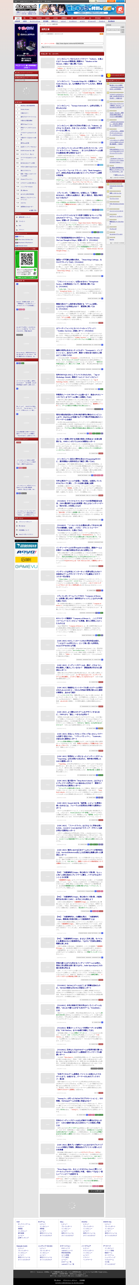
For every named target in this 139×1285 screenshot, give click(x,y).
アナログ (98, 18)
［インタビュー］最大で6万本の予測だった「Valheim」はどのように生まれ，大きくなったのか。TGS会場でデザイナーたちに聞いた (79, 128)
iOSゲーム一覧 (66, 1262)
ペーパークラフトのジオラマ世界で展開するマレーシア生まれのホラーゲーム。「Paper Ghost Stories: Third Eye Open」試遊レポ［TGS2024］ (79, 217)
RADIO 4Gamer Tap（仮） (28, 150)
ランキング (120, 1)
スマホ (55, 18)
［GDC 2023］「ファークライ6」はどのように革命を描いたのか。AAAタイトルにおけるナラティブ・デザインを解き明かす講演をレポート (79, 828)
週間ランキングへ (119, 175)
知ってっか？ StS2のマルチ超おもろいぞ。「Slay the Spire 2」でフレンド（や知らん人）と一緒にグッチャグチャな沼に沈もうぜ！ (26, 408)
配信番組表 (111, 21)
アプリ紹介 (65, 1257)
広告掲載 (82, 1280)
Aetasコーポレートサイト (26, 534)
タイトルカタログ (46, 1235)
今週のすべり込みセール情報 (28, 138)
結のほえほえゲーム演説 (28, 163)
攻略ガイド (54, 21)
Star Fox (112, 239)
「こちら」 (80, 1274)
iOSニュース (65, 1248)
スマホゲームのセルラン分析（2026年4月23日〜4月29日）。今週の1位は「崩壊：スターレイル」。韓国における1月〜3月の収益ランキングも (117, 96)
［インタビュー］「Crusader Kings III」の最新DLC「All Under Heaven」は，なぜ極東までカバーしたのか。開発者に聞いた (79, 83)
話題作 (25, 21)
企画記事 (17, 21)
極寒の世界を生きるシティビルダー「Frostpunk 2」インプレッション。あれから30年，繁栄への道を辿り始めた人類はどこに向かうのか (79, 352)
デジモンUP (113, 228)
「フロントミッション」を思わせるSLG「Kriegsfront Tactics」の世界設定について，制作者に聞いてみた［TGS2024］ (77, 284)
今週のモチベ (24, 113)
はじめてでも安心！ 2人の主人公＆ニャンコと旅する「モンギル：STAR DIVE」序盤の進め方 (26, 329)
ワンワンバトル (114, 198)
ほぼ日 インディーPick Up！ (29, 146)
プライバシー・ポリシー (70, 1280)
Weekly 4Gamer (25, 109)
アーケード (107, 1246)
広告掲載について (24, 530)
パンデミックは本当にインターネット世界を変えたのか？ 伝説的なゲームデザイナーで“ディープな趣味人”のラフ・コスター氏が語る (80, 574)
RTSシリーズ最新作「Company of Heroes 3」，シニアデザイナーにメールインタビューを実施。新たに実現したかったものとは (79, 620)
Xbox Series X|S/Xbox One (26, 239)
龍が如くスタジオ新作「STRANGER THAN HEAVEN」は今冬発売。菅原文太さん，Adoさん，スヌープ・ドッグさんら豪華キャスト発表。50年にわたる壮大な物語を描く (117, 87)
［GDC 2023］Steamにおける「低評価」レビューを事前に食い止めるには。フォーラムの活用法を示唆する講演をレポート (79, 805)
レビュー (63, 21)
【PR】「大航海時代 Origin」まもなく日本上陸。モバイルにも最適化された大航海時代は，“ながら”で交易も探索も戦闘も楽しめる (79, 941)
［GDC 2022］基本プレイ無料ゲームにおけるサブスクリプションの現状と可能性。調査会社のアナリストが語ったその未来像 (79, 1147)
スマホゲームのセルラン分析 (28, 133)
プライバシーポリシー (25, 521)
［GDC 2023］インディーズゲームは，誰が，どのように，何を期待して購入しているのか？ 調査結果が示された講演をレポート (79, 667)
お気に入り (102, 1)
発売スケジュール (46, 1233)
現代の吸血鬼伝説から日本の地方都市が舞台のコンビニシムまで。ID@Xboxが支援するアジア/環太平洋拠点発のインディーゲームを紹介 (79, 417)
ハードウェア (81, 18)
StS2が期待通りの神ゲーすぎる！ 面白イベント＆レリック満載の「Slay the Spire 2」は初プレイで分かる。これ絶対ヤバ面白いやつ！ (26, 434)
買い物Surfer (24, 190)
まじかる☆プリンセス (116, 234)
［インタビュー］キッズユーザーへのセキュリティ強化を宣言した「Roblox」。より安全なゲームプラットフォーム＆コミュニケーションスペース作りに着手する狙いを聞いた (26, 513)
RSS (16, 1)
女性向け (64, 18)
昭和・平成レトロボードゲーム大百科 (28, 175)
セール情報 (65, 1255)
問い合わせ (48, 1)
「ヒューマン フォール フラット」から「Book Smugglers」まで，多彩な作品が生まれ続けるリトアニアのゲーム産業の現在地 (79, 173)
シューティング (110, 1257)
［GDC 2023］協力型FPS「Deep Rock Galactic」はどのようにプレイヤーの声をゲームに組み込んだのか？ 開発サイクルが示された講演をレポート (79, 783)
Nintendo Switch (23, 245)
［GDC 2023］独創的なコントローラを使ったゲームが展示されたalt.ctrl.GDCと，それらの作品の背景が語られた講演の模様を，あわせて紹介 (79, 690)
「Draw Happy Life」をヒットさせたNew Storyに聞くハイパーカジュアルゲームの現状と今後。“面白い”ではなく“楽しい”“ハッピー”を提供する (79, 1171)
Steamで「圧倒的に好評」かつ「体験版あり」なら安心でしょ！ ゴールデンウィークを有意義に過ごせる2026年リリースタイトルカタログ (26, 304)
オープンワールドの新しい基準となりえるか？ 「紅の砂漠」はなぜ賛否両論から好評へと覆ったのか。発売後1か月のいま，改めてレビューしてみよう (26, 383)
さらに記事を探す (97, 1191)
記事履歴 (111, 1)
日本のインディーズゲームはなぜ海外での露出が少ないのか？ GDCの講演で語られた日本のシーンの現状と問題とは (79, 1122)
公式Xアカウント (25, 1)
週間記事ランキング (24, 217)
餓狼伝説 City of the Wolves (117, 222)
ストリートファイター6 (116, 211)
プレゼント (102, 21)
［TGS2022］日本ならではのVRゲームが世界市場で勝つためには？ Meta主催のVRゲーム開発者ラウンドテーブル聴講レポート (79, 1052)
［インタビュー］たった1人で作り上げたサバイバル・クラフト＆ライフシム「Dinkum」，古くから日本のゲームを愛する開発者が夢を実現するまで (79, 150)
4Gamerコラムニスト (27, 179)
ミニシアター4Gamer (27, 186)
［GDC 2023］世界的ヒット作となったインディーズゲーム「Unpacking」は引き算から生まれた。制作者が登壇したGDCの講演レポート (79, 758)
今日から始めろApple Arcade (29, 166)
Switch (47, 18)
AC (90, 18)
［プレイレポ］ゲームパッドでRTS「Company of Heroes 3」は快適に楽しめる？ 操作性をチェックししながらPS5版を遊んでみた (79, 598)
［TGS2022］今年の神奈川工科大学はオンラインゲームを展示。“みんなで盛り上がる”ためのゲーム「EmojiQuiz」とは (79, 1007)
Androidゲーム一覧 (67, 1264)
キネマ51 (23, 203)
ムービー (82, 21)
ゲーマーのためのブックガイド (28, 158)
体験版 (20, 1228)
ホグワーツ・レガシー (116, 216)
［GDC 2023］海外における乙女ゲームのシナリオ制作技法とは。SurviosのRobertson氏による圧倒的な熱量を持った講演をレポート (79, 852)
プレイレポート (66, 1226)
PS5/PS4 (39, 18)
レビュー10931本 (21, 14)
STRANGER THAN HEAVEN (116, 187)
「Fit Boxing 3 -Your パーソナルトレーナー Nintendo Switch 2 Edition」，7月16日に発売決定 (117, 160)
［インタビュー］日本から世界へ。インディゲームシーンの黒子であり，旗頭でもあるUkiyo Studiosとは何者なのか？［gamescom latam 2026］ (26, 462)
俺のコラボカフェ (26, 170)
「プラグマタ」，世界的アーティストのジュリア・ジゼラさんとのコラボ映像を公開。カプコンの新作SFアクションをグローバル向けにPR (117, 133)
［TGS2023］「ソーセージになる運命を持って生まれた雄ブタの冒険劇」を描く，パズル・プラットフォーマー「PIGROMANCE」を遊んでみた (79, 527)
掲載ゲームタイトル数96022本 (26, 12)
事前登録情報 (66, 1253)
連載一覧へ (34, 210)
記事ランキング (23, 1238)
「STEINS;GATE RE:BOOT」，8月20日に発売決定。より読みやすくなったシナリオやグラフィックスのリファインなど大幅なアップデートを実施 (117, 124)
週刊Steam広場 (25, 143)
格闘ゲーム (108, 1253)
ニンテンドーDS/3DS (45, 1246)
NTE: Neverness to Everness (117, 204)
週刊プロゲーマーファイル (28, 116)
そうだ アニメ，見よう (27, 154)
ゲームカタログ (110, 1264)
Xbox (31, 18)
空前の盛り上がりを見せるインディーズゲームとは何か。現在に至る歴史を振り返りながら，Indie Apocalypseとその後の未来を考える (79, 965)
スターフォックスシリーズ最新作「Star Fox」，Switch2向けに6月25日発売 (117, 105)
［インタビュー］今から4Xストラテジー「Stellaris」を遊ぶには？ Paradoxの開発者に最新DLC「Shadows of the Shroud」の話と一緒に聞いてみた (79, 61)
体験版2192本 (32, 14)
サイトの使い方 (37, 1)
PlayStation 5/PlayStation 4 (26, 242)
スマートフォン (65, 1246)
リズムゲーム (109, 1260)
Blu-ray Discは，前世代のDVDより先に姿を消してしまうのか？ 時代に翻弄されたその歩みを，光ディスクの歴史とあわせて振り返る (26, 354)
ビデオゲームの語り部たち (28, 183)
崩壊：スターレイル (115, 193)
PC (25, 18)
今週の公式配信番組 (26, 120)
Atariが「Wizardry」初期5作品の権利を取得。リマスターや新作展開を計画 (117, 115)
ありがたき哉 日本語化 (27, 194)
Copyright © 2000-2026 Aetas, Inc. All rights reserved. (69, 1282)
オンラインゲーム (35, 21)
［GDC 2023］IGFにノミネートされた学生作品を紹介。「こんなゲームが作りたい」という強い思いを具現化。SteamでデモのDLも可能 (78, 643)
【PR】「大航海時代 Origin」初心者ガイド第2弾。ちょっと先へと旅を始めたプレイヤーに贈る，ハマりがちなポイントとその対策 (79, 874)
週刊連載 (45, 21)
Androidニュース (67, 1250)
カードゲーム (109, 1255)
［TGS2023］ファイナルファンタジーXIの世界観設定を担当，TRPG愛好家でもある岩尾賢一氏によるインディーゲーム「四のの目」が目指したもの (79, 503)
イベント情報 (109, 1250)
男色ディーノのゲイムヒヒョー (28, 128)
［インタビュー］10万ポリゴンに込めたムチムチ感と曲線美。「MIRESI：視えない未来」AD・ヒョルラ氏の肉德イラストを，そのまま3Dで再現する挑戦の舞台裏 (26, 487)
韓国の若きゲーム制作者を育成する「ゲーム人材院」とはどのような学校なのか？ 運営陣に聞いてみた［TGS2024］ (77, 306)
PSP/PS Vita (107, 1222)
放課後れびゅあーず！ (27, 206)
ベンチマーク (87, 1260)
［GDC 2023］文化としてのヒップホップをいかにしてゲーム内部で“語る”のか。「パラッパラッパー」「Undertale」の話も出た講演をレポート (79, 736)
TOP (18, 18)
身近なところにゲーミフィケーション (28, 198)
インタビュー (73, 21)
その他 (107, 1262)
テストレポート (88, 1250)
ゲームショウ (92, 21)
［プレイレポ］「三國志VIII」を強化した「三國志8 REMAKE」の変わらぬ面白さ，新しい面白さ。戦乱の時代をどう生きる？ (79, 195)
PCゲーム (21, 236)
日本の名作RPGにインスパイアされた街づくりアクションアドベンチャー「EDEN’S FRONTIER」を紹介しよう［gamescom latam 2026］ (117, 151)
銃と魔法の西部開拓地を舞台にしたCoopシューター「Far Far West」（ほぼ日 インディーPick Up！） (117, 170)
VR (72, 18)
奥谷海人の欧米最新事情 (28, 105)
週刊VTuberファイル (26, 124)
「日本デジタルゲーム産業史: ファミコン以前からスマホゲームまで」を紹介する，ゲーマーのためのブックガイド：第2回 (78, 1076)
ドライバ (21, 229)
